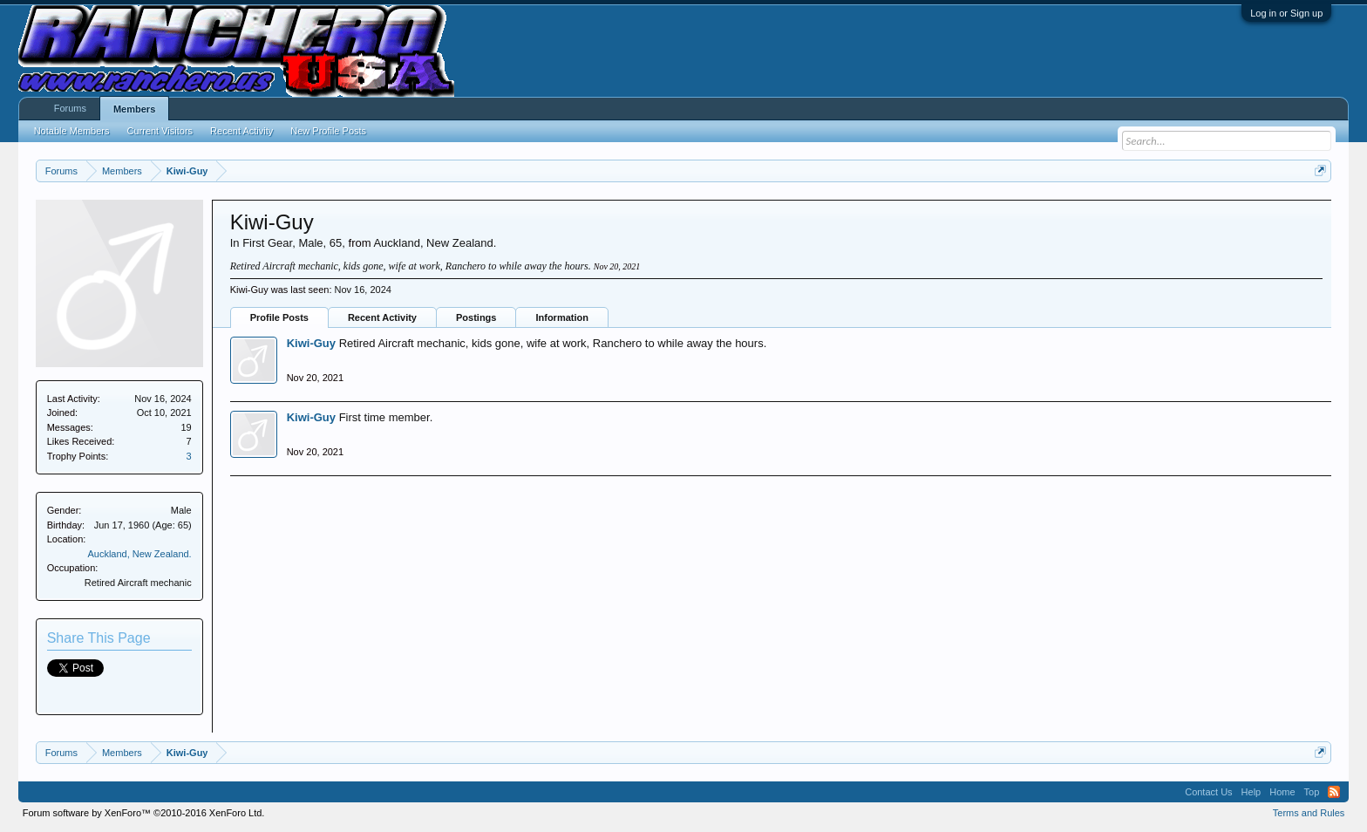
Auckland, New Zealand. (139, 554)
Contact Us (1208, 792)
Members (134, 109)
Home (1282, 792)
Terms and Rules (1309, 813)
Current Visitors (160, 131)
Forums (70, 108)
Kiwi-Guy (311, 343)
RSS (1334, 792)
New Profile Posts (328, 131)
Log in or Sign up (1286, 13)
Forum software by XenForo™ (144, 813)
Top (1312, 792)
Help (1251, 792)
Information (561, 317)
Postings (476, 317)
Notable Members (72, 131)
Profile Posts (279, 317)
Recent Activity (382, 317)
